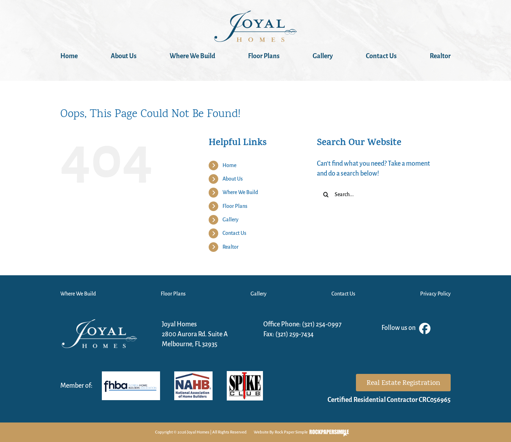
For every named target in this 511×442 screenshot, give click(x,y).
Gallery (230, 219)
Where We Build (240, 192)
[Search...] (378, 194)
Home (229, 165)
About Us (232, 179)
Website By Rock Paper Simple (281, 432)
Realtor (230, 247)
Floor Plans (234, 206)
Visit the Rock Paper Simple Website (329, 433)
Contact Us (234, 233)
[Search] (326, 194)
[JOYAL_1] (255, 14)
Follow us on (405, 328)
